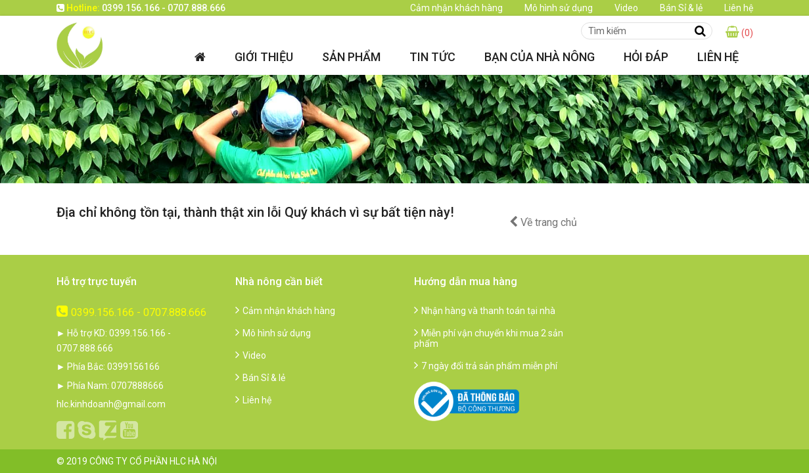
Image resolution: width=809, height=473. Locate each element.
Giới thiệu (264, 57)
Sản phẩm (351, 57)
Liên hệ (738, 8)
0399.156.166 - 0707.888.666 (131, 312)
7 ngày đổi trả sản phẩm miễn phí (485, 366)
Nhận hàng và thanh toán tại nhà (484, 310)
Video (626, 8)
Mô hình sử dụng (558, 8)
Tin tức (432, 57)
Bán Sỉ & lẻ (681, 8)
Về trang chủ (543, 222)
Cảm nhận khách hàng (456, 8)
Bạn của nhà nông (539, 57)
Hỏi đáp (646, 57)
